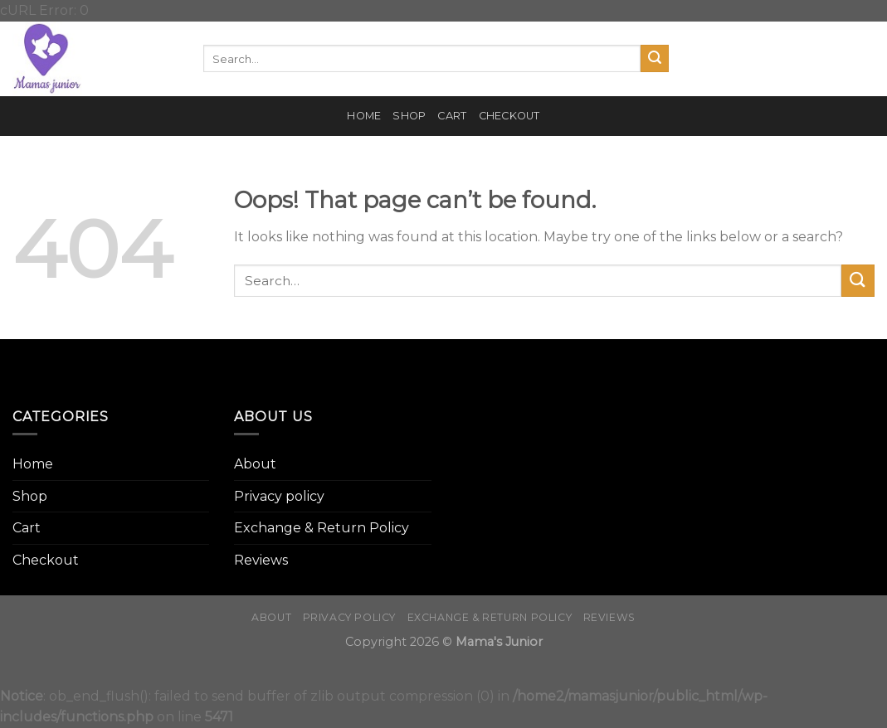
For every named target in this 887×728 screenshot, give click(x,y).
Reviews (261, 560)
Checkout (509, 115)
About (255, 464)
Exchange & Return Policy (321, 528)
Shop (409, 115)
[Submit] (655, 58)
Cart (451, 115)
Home (364, 115)
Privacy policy (279, 496)
